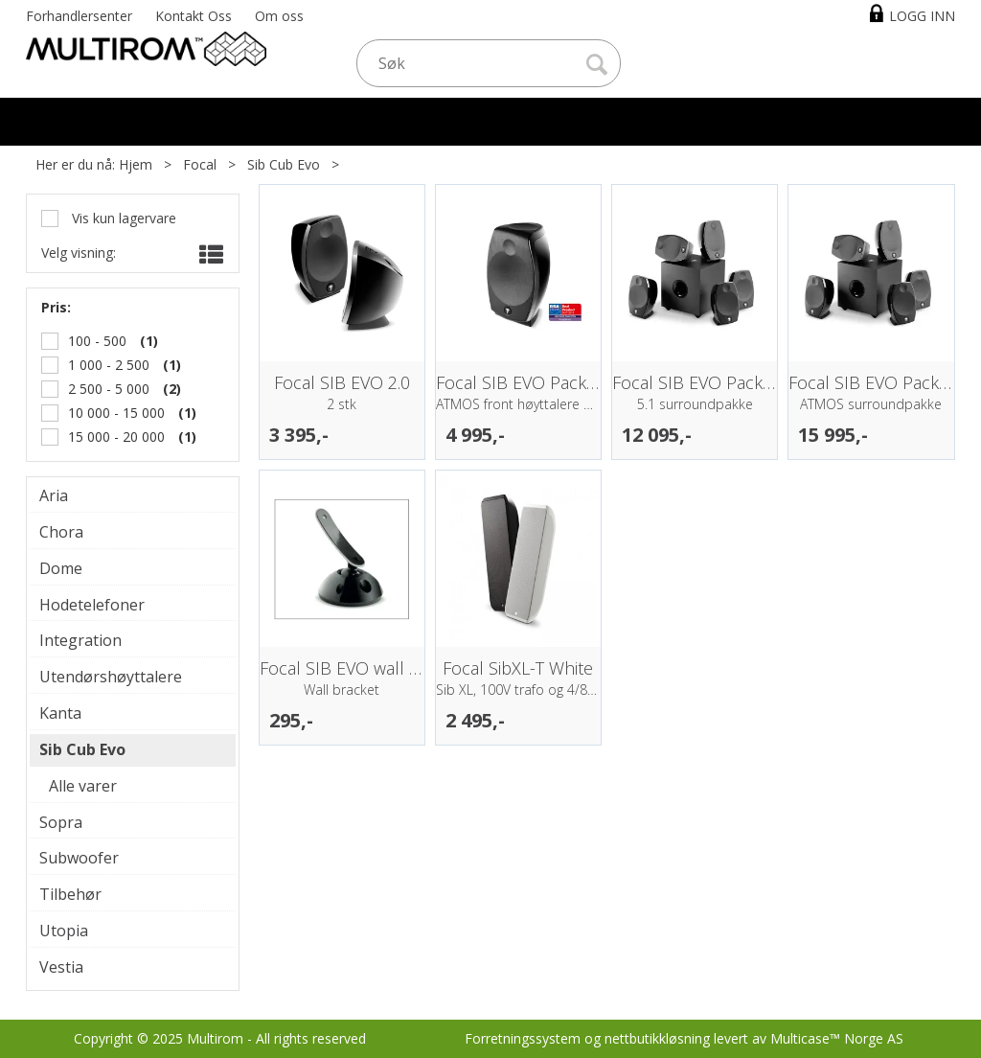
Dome (60, 568)
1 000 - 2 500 (108, 365)
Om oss (279, 16)
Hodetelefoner (92, 604)
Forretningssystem (523, 1038)
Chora (61, 531)
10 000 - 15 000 (116, 412)
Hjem (135, 164)
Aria (53, 495)
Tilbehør (70, 894)
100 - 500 (97, 341)
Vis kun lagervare (122, 218)
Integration (80, 640)
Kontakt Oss (193, 16)
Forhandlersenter (79, 16)
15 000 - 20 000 (116, 436)
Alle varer (83, 785)
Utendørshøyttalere (110, 676)
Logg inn (922, 16)
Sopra (60, 822)
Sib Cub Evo (283, 164)
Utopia (63, 930)
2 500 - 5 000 (108, 389)
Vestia (61, 967)
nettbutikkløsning (657, 1038)
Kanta (60, 713)
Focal (200, 164)
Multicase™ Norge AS (836, 1038)
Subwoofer (79, 857)
